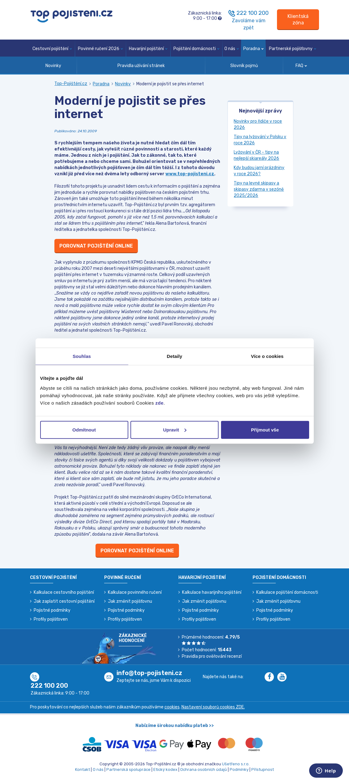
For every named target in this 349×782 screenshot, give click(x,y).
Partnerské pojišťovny (292, 48)
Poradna (253, 48)
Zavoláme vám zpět (249, 24)
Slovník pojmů (244, 65)
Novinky (53, 65)
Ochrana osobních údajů (203, 769)
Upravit (174, 429)
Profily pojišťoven (51, 619)
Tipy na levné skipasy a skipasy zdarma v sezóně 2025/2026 (259, 189)
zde (159, 402)
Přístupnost (262, 769)
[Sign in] (298, 19)
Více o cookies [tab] (267, 356)
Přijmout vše (265, 429)
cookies (172, 707)
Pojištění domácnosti (196, 48)
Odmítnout (84, 429)
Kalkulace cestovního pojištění (64, 592)
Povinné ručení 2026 (100, 48)
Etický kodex (165, 769)
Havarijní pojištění (148, 48)
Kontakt (82, 769)
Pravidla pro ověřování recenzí (212, 656)
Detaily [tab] (174, 356)
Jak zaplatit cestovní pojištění (64, 601)
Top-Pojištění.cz (70, 83)
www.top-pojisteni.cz (189, 173)
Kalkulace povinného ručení (135, 592)
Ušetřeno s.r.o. (235, 764)
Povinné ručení (122, 577)
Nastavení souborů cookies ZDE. (213, 707)
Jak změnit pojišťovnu (130, 601)
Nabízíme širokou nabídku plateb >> (174, 725)
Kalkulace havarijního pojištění (211, 592)
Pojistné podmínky (52, 610)
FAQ (301, 65)
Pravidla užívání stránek (141, 65)
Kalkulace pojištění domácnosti (287, 592)
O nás (231, 48)
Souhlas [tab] (82, 356)
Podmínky (239, 769)
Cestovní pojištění (52, 48)
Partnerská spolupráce (128, 769)
